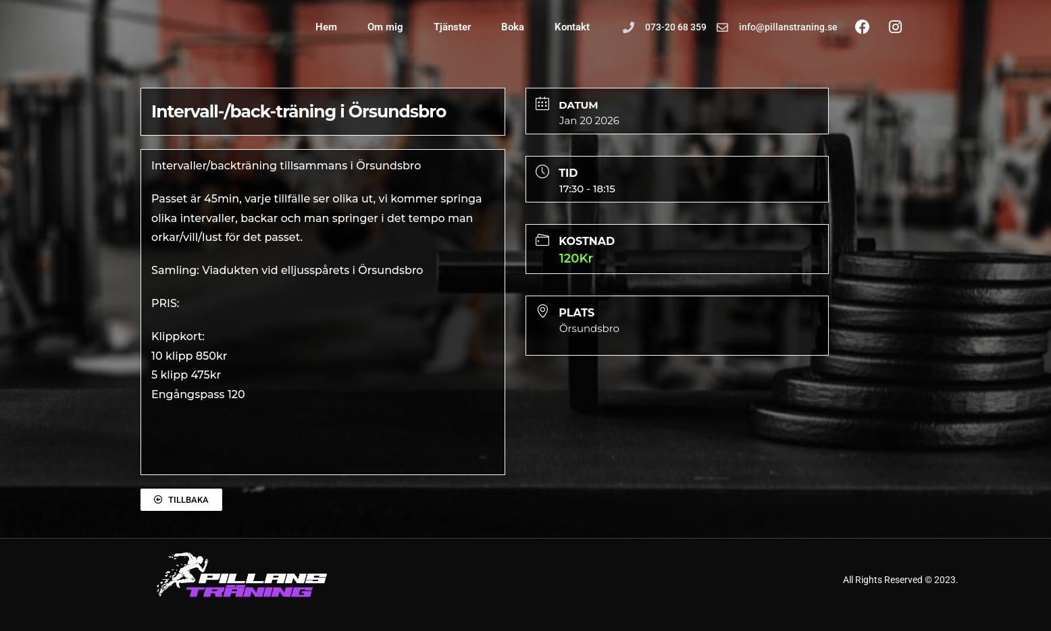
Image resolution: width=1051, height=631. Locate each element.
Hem (326, 27)
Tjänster (452, 27)
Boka (512, 27)
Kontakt (572, 27)
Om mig (385, 27)
